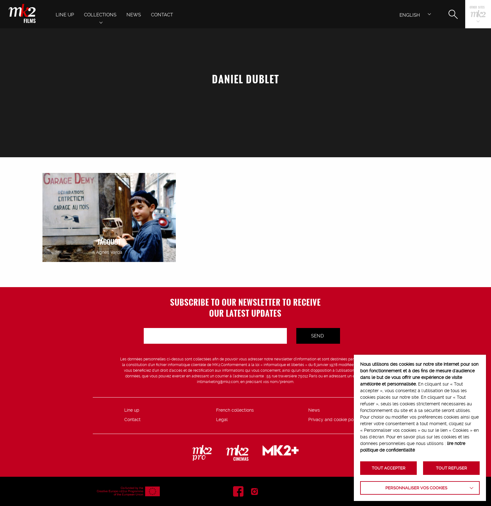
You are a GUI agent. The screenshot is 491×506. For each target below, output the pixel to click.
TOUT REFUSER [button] (451, 468)
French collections (235, 410)
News (314, 410)
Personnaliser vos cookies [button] (416, 488)
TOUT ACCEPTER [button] (388, 468)
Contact (132, 419)
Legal (222, 419)
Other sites (477, 7)
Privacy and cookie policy (334, 419)
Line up (131, 410)
